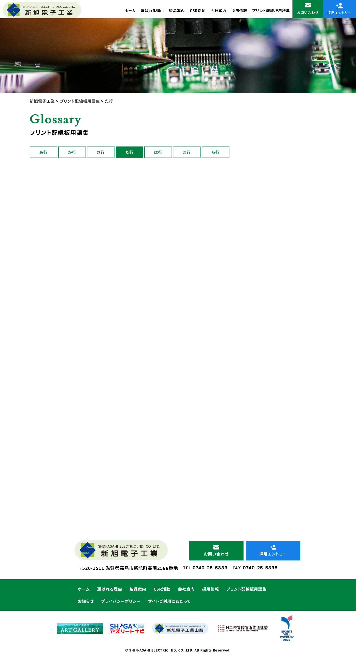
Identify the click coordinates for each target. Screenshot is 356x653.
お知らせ (86, 601)
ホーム (130, 10)
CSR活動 (198, 10)
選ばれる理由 (152, 10)
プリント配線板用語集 (271, 10)
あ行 (43, 152)
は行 (158, 152)
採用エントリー (339, 9)
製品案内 (177, 10)
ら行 (216, 152)
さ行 (101, 152)
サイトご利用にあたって (169, 601)
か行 (72, 152)
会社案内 (218, 10)
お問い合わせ (308, 9)
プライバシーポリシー (120, 601)
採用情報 (239, 10)
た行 (129, 152)
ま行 (187, 152)
